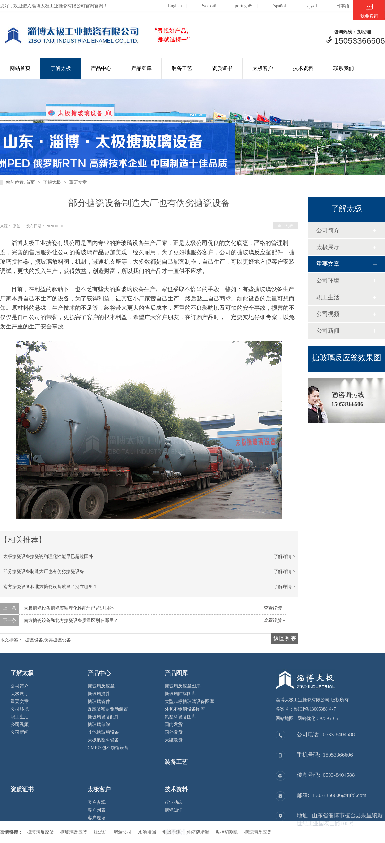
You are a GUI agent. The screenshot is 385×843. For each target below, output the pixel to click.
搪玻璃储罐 (99, 724)
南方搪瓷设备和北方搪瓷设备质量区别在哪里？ (50, 586)
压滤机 (100, 832)
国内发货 (174, 724)
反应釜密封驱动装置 (108, 709)
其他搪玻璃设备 (103, 732)
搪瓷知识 (174, 810)
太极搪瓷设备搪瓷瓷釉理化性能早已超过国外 (48, 556)
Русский (203, 6)
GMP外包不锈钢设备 (108, 747)
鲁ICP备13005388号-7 (315, 709)
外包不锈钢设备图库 (185, 709)
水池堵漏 (147, 832)
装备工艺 (182, 68)
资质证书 (222, 68)
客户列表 (97, 810)
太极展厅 (327, 247)
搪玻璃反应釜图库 (183, 686)
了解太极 (60, 68)
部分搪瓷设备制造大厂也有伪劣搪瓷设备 (43, 571)
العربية (306, 6)
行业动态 (174, 802)
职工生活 (327, 297)
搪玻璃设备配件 (103, 716)
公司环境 (327, 280)
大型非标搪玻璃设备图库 (189, 701)
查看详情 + (274, 608)
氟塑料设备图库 (180, 716)
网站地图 (285, 718)
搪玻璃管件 (99, 701)
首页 (30, 182)
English (170, 6)
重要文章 (78, 182)
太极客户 (262, 68)
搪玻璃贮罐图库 (180, 693)
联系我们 (343, 68)
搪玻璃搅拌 (99, 693)
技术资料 (303, 68)
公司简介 (327, 230)
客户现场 (97, 817)
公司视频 (327, 314)
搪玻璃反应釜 (101, 686)
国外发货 (174, 732)
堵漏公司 (123, 832)
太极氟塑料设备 (103, 740)
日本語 (337, 6)
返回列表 (285, 225)
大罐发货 (174, 740)
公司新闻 (327, 330)
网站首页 (20, 68)
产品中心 (101, 68)
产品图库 (141, 68)
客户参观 (97, 802)
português (238, 6)
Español (273, 6)
